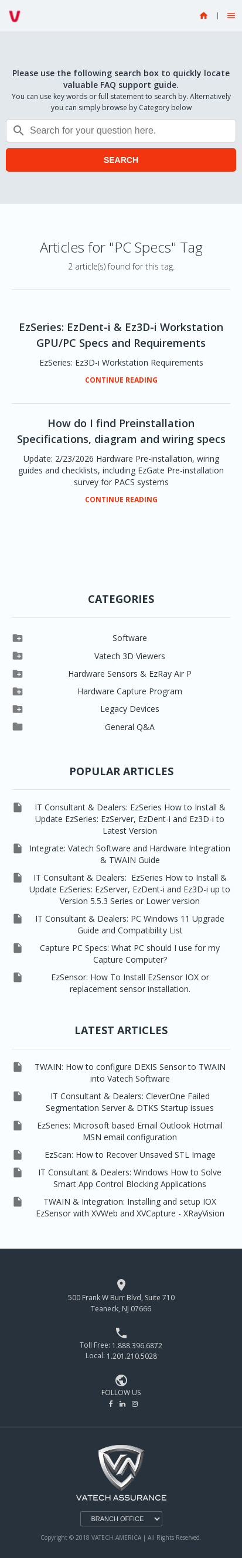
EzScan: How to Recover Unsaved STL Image (130, 1154)
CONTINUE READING (121, 380)
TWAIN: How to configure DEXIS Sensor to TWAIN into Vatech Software (130, 1072)
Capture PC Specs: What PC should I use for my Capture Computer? (130, 953)
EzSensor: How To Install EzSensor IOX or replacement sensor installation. (130, 982)
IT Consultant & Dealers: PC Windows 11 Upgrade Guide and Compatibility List (129, 924)
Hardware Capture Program (129, 691)
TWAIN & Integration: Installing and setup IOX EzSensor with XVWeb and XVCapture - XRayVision (130, 1207)
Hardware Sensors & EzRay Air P (130, 673)
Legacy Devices (129, 708)
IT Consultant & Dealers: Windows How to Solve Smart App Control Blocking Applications (129, 1178)
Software (130, 637)
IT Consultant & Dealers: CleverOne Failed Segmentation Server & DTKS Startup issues (130, 1101)
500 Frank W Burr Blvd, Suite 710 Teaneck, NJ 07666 (121, 1303)
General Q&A (130, 726)
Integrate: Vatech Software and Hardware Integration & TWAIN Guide (129, 854)
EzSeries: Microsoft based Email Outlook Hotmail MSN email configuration (130, 1131)
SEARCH (121, 160)
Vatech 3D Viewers (129, 656)
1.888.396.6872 (137, 1345)
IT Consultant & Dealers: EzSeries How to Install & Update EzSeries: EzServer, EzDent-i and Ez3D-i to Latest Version (130, 819)
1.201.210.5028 (132, 1356)
